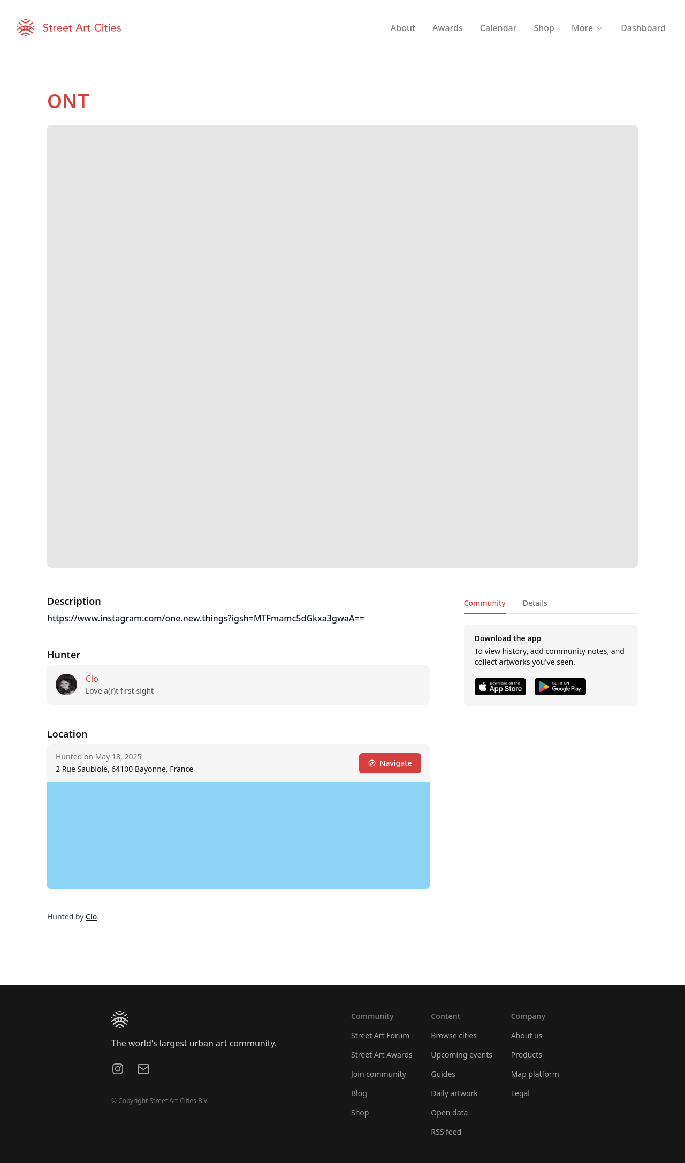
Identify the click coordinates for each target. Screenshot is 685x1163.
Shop (360, 1112)
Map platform (535, 1074)
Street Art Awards (382, 1055)
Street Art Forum (380, 1035)
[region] (238, 835)
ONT (68, 101)
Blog (359, 1093)
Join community (378, 1074)
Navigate (390, 763)
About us (527, 1035)
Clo (92, 679)
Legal (520, 1093)
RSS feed (446, 1132)
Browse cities (454, 1035)
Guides (443, 1074)
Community (485, 603)
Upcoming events (461, 1055)
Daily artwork (454, 1093)
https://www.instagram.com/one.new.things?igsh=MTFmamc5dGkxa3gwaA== (205, 618)
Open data (449, 1112)
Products (526, 1055)
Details (535, 603)
